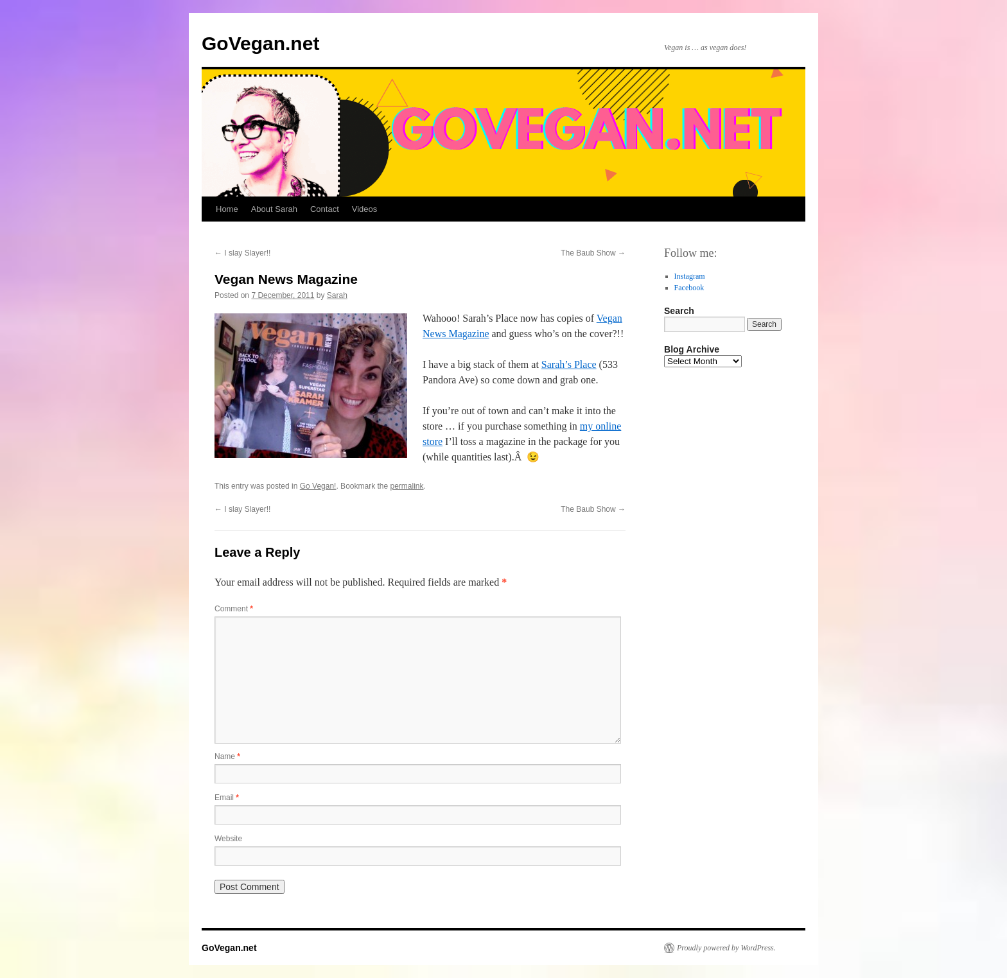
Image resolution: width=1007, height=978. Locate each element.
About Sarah (274, 209)
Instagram (689, 276)
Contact (324, 209)
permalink (407, 486)
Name (227, 756)
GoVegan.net (260, 43)
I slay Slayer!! (242, 253)
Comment (234, 608)
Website (228, 838)
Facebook (689, 287)
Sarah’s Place (569, 364)
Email (227, 797)
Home (227, 209)
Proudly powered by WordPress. (726, 947)
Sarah (337, 295)
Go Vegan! (318, 486)
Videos (365, 209)
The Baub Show (593, 253)
